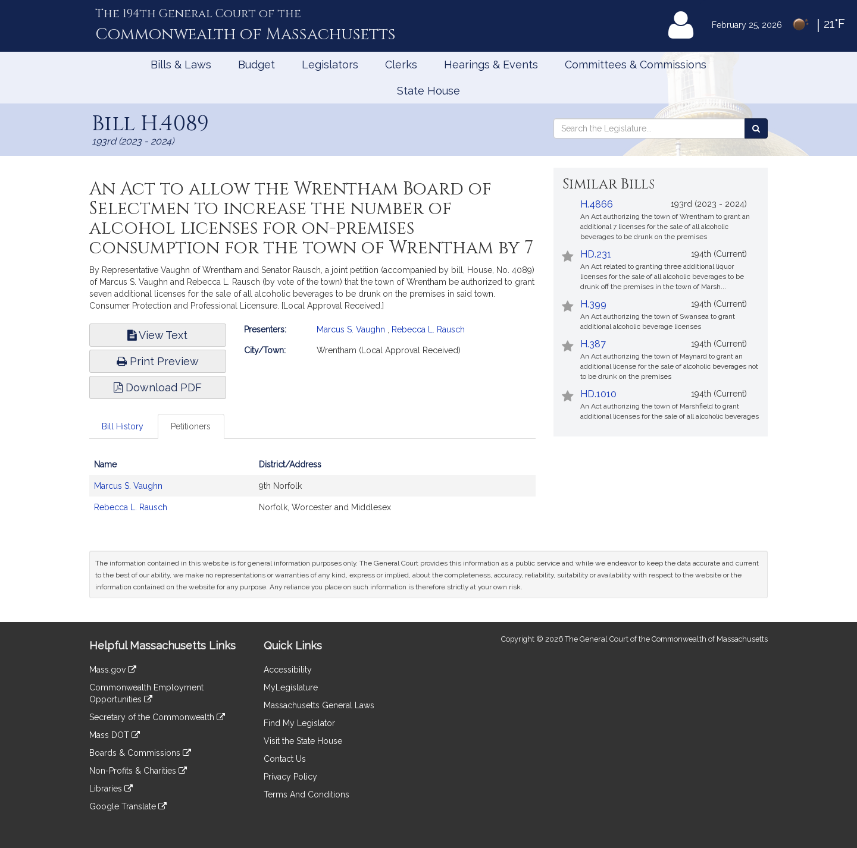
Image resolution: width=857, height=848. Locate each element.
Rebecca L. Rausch (428, 329)
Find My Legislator (299, 723)
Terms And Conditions (306, 794)
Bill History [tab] (122, 426)
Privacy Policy (290, 776)
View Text (157, 335)
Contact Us (285, 759)
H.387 (593, 344)
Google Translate (128, 806)
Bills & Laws (181, 64)
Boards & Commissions (140, 753)
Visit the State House (303, 741)
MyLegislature (291, 687)
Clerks (401, 64)
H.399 (593, 304)
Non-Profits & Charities (138, 770)
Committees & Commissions (635, 64)
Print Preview (158, 361)
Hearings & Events (491, 64)
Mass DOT (114, 735)
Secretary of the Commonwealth (157, 717)
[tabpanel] (312, 492)
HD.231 (595, 254)
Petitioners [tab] (191, 426)
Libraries (111, 788)
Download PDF (158, 387)
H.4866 (596, 204)
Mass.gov (112, 669)
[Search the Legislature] (756, 128)
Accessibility (288, 669)
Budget (256, 64)
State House (428, 90)
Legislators (330, 64)
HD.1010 (598, 394)
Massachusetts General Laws (319, 705)
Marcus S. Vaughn (351, 329)
